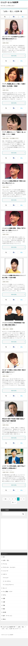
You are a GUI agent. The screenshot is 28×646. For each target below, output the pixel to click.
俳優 (4, 598)
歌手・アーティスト (7, 615)
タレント (5, 588)
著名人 (4, 619)
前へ (6, 499)
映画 (4, 608)
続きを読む (18, 55)
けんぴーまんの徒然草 (9, 2)
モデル (4, 595)
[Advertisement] (14, 534)
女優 (4, 602)
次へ (13, 502)
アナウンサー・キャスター (9, 567)
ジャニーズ (5, 570)
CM (3, 557)
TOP (8, 626)
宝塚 (4, 605)
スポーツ (5, 574)
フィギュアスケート (9, 584)
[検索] (13, 514)
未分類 (11, 329)
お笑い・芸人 (5, 42)
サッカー (6, 577)
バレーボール (7, 581)
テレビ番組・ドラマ (14, 138)
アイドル (12, 472)
